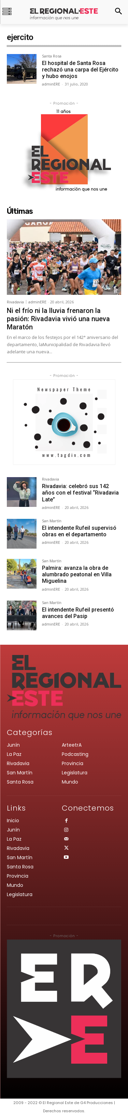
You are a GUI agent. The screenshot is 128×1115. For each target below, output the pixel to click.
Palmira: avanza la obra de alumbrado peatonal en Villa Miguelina (77, 574)
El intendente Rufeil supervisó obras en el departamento (79, 531)
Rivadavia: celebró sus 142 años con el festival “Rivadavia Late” (80, 492)
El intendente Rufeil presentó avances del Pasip (78, 612)
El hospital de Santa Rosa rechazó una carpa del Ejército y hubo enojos (80, 69)
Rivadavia (15, 302)
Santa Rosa (51, 56)
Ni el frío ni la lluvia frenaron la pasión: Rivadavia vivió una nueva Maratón (58, 318)
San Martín (51, 521)
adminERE (51, 84)
